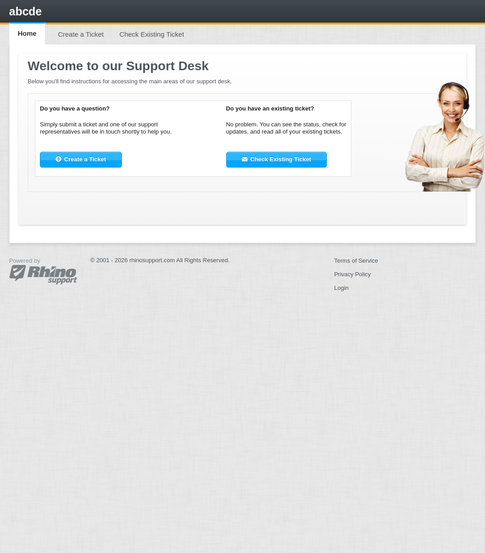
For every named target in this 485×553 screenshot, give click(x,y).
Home (27, 33)
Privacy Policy (352, 274)
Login (341, 287)
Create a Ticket (81, 34)
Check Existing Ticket (152, 34)
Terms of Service (356, 260)
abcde (25, 11)
